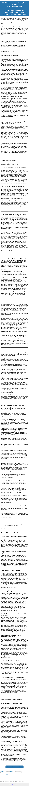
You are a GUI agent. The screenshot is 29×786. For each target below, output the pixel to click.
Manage (1, 771)
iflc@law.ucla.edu (5, 718)
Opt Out (11, 771)
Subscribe (11, 784)
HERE (2, 725)
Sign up (10, 772)
